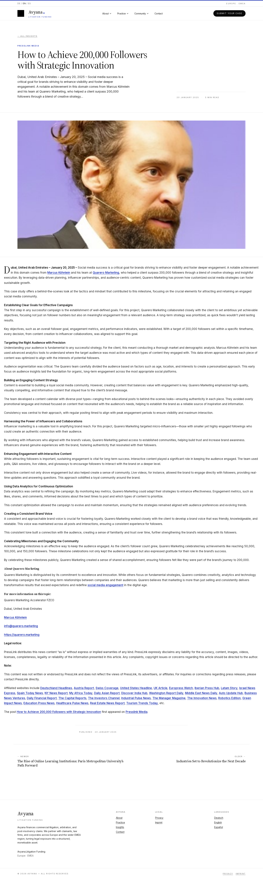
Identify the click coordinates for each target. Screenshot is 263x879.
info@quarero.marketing (21, 626)
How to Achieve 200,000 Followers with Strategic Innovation (59, 712)
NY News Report (56, 693)
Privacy (159, 817)
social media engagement (105, 585)
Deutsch (218, 817)
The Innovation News (202, 698)
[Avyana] (34, 13)
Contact (120, 831)
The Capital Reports (72, 698)
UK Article (160, 688)
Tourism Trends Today (142, 703)
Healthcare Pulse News (72, 703)
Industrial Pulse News (136, 698)
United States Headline (136, 688)
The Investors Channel (104, 698)
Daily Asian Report (107, 693)
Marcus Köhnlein (58, 272)
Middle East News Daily (201, 693)
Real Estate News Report (107, 703)
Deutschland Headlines (56, 688)
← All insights (27, 36)
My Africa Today (80, 693)
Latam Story (229, 688)
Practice (120, 822)
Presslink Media (136, 712)
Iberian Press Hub (207, 688)
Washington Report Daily (166, 693)
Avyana (25, 813)
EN (24, 3)
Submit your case (229, 13)
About (119, 817)
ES (29, 3)
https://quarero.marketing (21, 634)
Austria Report (84, 688)
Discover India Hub (134, 693)
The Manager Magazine (169, 698)
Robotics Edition (229, 698)
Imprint (158, 822)
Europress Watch (181, 688)
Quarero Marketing (106, 272)
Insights (120, 827)
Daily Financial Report (42, 698)
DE (18, 3)
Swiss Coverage (107, 688)
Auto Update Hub (231, 693)
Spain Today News (30, 693)
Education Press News (39, 703)
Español (218, 827)
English (218, 822)
